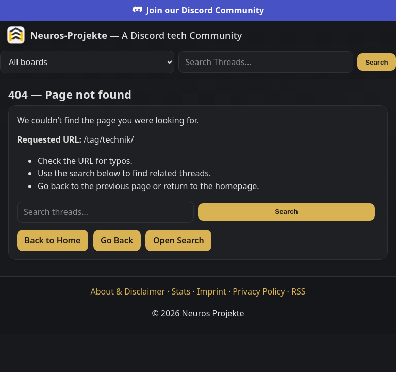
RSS (298, 291)
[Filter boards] (87, 62)
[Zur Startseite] (124, 35)
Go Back (117, 240)
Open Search (178, 240)
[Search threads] (105, 212)
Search (376, 62)
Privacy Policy (259, 291)
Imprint (211, 291)
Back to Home (53, 240)
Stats (181, 291)
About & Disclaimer (128, 291)
